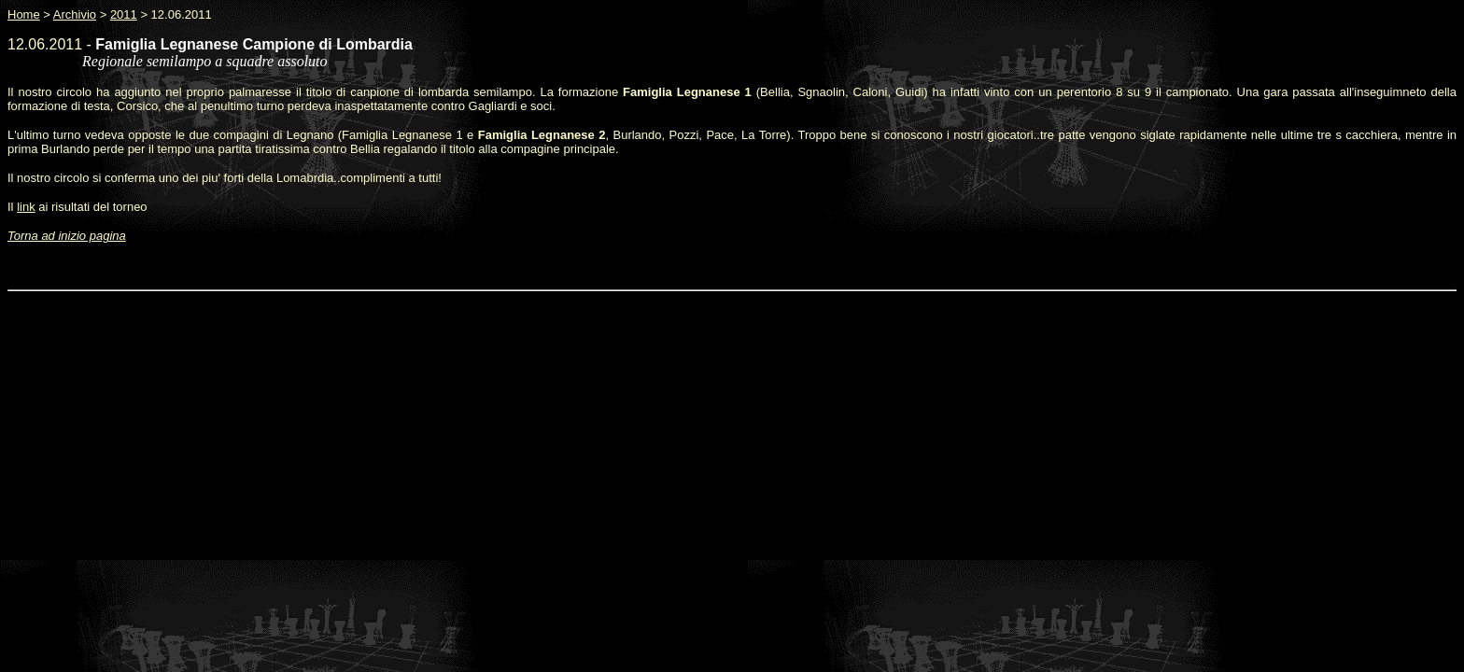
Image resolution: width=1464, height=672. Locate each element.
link (26, 207)
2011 (123, 14)
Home (23, 14)
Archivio (74, 14)
